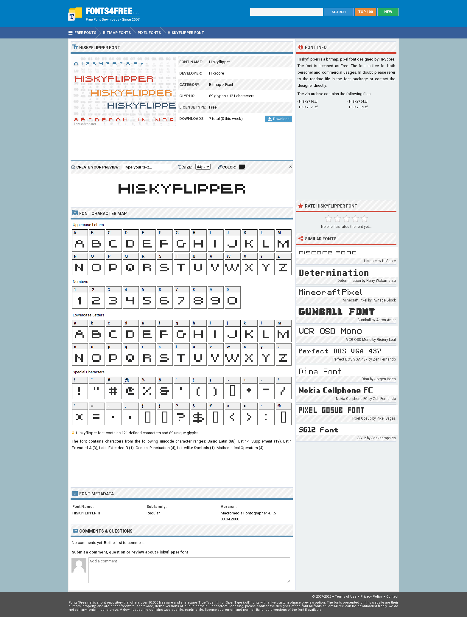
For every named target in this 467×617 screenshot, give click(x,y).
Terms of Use (346, 597)
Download (278, 119)
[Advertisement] (182, 144)
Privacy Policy (371, 597)
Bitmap (215, 84)
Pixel (229, 84)
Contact (392, 597)
